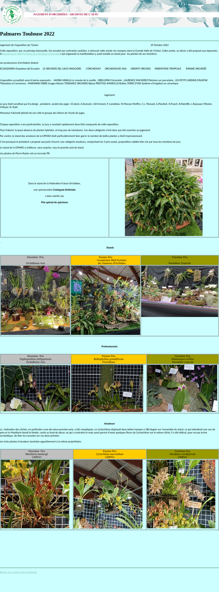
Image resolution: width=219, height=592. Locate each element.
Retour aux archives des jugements (18, 572)
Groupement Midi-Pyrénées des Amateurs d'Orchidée (31, 53)
